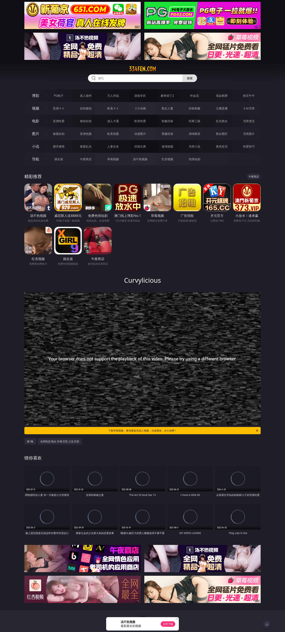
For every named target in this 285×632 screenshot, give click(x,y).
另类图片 (249, 134)
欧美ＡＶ (113, 108)
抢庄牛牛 (249, 96)
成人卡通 (113, 121)
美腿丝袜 (167, 134)
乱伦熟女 (222, 121)
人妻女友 (113, 146)
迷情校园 (167, 146)
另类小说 (194, 146)
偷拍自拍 (86, 121)
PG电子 (58, 96)
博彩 (35, 95)
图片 (35, 133)
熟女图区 (222, 134)
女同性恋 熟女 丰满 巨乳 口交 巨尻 (59, 441)
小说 (35, 146)
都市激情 (59, 146)
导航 (35, 159)
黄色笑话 (222, 146)
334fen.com (142, 69)
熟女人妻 (167, 108)
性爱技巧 (249, 146)
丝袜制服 (194, 108)
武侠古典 (140, 146)
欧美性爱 (140, 121)
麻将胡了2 (167, 96)
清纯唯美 (194, 134)
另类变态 (249, 121)
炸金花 (194, 96)
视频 (35, 108)
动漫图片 (140, 134)
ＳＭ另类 (249, 108)
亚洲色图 (86, 134)
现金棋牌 (222, 96)
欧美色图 (113, 134)
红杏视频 (167, 159)
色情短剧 (194, 159)
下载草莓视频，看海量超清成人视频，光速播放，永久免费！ (183, 430)
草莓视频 (113, 159)
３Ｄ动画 (140, 108)
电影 (35, 120)
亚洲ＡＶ (59, 108)
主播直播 (222, 108)
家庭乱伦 (86, 146)
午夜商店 (86, 159)
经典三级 (194, 121)
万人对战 (113, 96)
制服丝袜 (167, 121)
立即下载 (168, 624)
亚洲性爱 (59, 121)
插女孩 (58, 159)
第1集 (30, 441)
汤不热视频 (140, 159)
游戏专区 (140, 96)
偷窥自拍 (59, 134)
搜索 (190, 78)
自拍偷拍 (86, 108)
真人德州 (86, 96)
